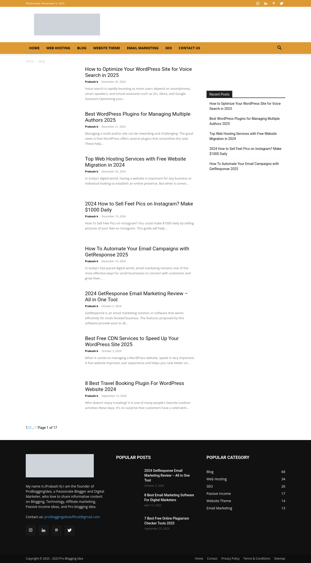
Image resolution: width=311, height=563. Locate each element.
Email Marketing (142, 48)
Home (34, 48)
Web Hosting (58, 48)
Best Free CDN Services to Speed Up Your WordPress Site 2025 (132, 341)
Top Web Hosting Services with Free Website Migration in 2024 (243, 136)
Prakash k (91, 81)
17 (36, 428)
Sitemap (279, 558)
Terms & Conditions (256, 558)
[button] (279, 48)
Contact (212, 558)
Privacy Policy (230, 558)
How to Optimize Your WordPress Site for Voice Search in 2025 (245, 106)
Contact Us (189, 48)
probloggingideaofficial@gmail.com (72, 516)
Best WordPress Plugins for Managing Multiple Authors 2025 (244, 121)
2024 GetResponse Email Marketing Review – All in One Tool (167, 475)
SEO (168, 48)
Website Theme (106, 48)
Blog (81, 48)
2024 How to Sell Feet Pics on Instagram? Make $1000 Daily (245, 151)
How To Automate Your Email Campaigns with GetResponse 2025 (244, 166)
